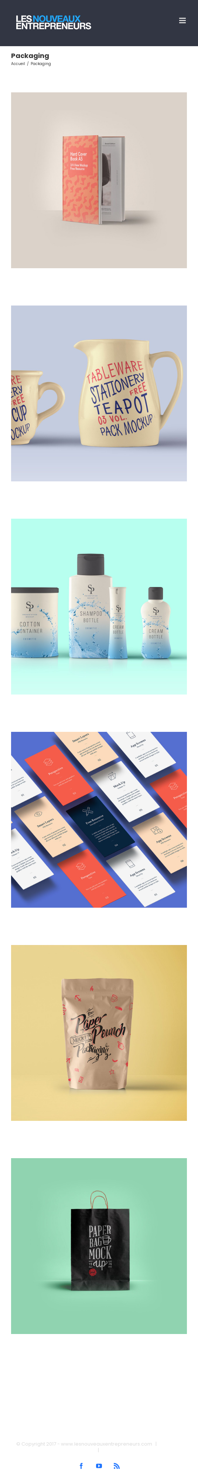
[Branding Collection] (99, 521)
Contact (112, 1450)
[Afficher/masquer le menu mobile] (183, 20)
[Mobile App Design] (99, 734)
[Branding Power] (99, 948)
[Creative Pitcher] (99, 308)
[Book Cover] (99, 95)
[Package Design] (99, 1161)
